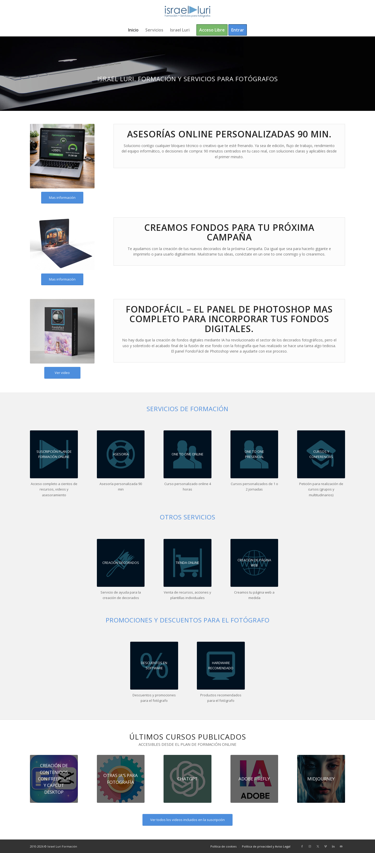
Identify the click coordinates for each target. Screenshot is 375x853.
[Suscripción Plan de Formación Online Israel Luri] (54, 454)
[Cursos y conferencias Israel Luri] (321, 454)
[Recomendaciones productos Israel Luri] (154, 666)
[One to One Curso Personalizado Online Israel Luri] (187, 454)
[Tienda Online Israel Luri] (187, 563)
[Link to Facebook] (302, 846)
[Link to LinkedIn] (333, 846)
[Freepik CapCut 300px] (54, 779)
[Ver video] (62, 373)
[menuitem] (133, 29)
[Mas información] (62, 197)
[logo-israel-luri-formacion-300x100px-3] (187, 11)
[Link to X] (318, 846)
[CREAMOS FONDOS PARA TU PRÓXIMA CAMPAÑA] (121, 563)
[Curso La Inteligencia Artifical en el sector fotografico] (321, 779)
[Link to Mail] (341, 846)
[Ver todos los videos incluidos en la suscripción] (187, 820)
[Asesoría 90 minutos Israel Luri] (121, 454)
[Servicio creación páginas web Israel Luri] (254, 563)
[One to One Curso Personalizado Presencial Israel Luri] (254, 454)
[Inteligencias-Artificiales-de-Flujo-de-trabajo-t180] (121, 779)
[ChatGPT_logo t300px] (187, 779)
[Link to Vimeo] (325, 846)
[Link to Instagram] (310, 846)
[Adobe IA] (254, 779)
